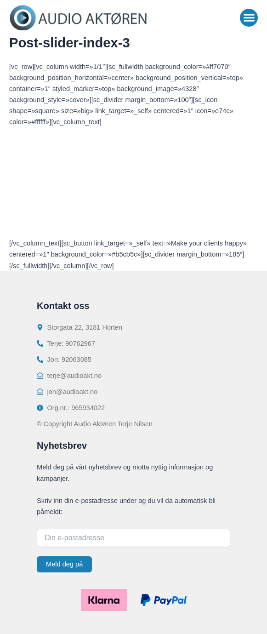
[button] (249, 18)
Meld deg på (64, 564)
